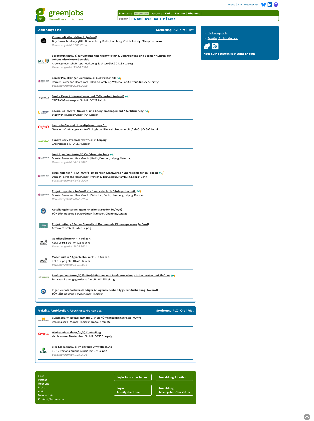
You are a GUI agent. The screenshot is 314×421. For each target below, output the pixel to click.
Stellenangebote (217, 33)
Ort (182, 30)
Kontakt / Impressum (51, 399)
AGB (239, 4)
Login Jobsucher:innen (132, 377)
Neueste (136, 18)
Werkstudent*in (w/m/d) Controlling (76, 332)
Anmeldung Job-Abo (171, 377)
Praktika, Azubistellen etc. (223, 38)
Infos (147, 18)
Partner (180, 13)
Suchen (124, 18)
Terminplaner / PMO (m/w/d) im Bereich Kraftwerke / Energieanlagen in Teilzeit (105, 172)
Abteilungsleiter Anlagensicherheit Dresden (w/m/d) (87, 209)
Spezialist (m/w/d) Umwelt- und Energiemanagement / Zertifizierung (98, 111)
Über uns (194, 13)
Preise (231, 4)
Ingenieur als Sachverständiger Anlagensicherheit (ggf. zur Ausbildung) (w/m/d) (105, 290)
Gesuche (156, 13)
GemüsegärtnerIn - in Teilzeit (71, 238)
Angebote (141, 13)
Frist (190, 30)
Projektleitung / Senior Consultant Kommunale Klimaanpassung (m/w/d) (100, 224)
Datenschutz (251, 4)
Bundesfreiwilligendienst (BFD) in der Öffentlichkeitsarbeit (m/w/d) (97, 318)
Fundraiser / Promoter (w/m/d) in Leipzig (79, 140)
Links (168, 13)
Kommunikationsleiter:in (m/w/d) (74, 37)
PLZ (175, 30)
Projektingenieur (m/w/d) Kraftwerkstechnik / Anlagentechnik (94, 191)
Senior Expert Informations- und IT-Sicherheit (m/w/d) (88, 96)
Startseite (125, 13)
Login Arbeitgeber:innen (129, 390)
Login (171, 18)
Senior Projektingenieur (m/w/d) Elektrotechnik (84, 78)
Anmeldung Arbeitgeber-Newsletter (174, 390)
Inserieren (159, 18)
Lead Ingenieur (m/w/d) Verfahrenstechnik (80, 154)
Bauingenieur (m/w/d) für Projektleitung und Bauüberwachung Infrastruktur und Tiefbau (111, 275)
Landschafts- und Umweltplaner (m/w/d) (79, 125)
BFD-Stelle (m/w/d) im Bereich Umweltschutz (82, 347)
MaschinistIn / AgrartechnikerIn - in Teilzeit (81, 257)
